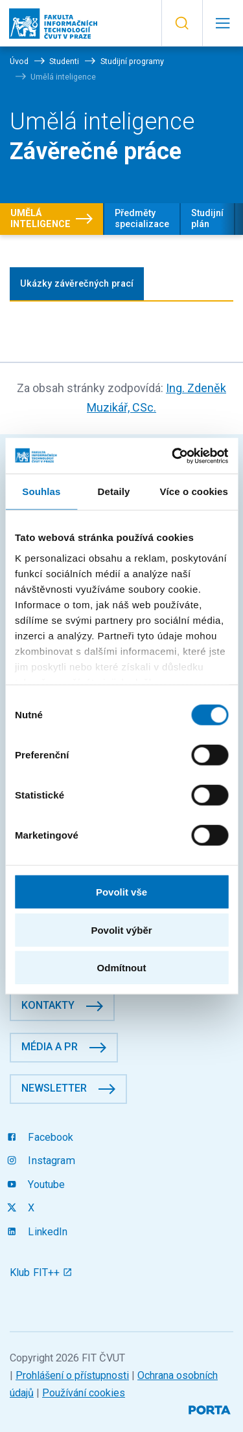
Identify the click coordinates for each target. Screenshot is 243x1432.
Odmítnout (121, 967)
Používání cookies (83, 1393)
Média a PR (49, 1047)
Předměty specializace (142, 219)
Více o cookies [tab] (193, 491)
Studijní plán (207, 219)
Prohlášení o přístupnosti (72, 1375)
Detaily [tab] (114, 491)
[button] (181, 23)
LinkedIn (39, 1232)
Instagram (42, 1160)
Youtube (37, 1184)
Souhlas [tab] (41, 491)
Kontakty (48, 1005)
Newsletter (54, 1088)
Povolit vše (121, 892)
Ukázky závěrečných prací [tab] (76, 283)
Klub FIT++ (41, 1272)
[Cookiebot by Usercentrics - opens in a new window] (173, 455)
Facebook (42, 1137)
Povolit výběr (121, 929)
